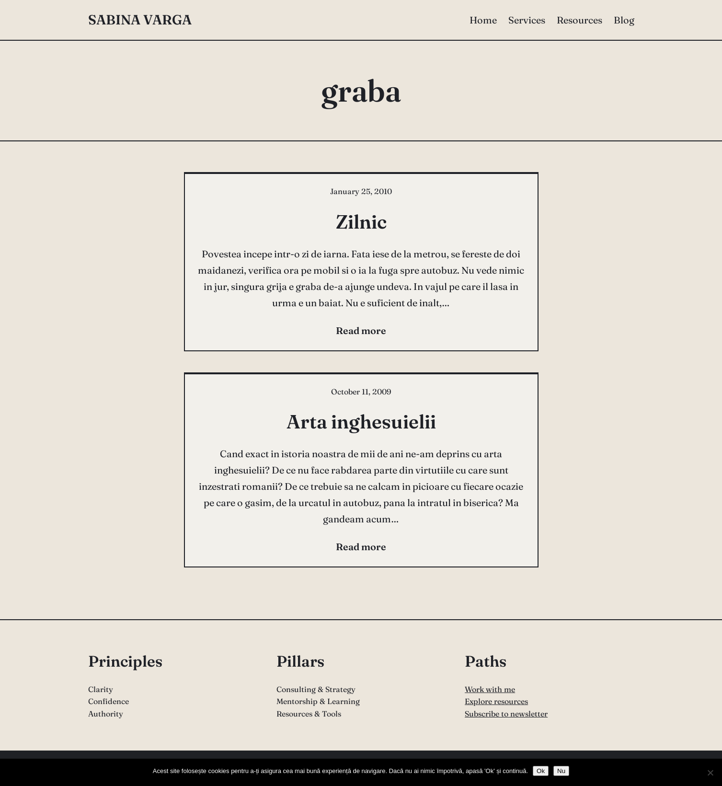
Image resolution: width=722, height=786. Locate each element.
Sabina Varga (140, 20)
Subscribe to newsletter (506, 713)
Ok (541, 770)
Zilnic (361, 221)
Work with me (490, 689)
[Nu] (710, 772)
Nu (561, 770)
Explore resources (496, 701)
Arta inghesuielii (361, 421)
